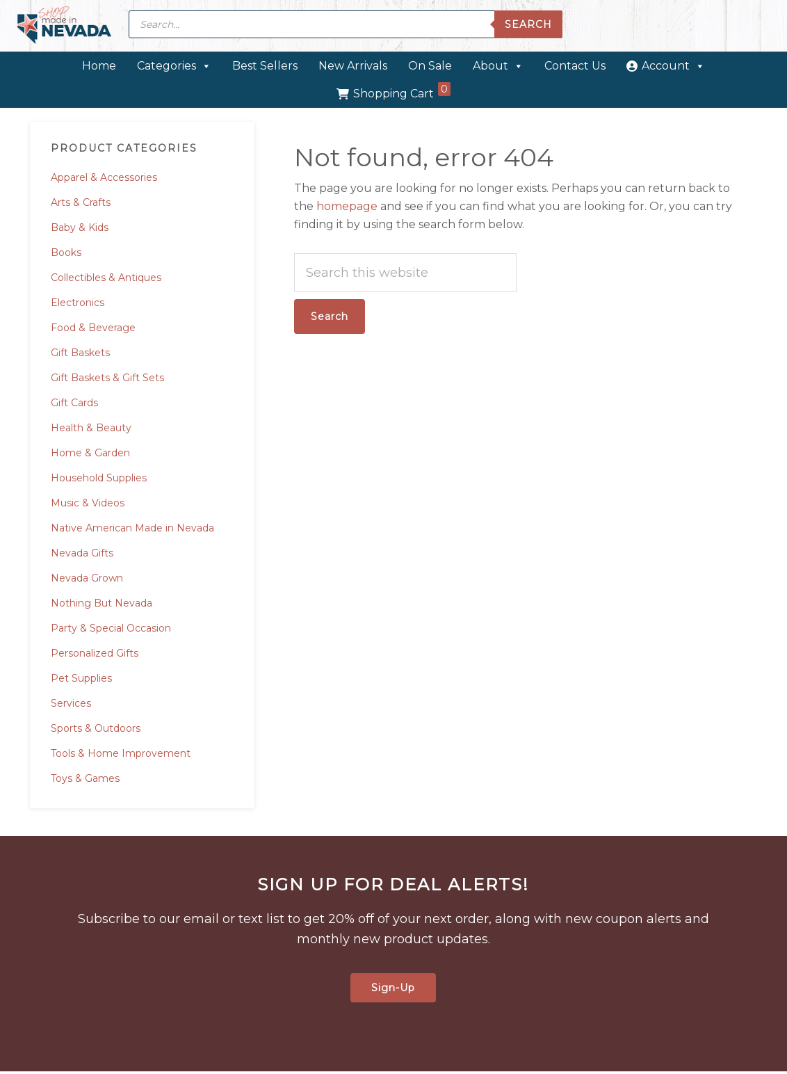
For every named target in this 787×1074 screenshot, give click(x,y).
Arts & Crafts (81, 202)
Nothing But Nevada (101, 603)
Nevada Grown (87, 578)
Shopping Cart (402, 91)
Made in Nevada (64, 26)
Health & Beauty (91, 428)
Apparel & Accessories (104, 177)
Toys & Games (85, 778)
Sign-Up (393, 987)
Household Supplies (99, 478)
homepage (347, 206)
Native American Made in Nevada (132, 528)
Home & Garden (90, 453)
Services (71, 703)
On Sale (430, 65)
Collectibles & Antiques (106, 277)
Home (99, 65)
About (498, 65)
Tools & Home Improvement (120, 753)
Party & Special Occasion (111, 628)
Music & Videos (87, 503)
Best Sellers (265, 65)
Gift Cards (74, 402)
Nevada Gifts (82, 553)
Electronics (77, 302)
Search (528, 24)
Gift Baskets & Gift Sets (107, 377)
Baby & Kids (79, 227)
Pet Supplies (81, 678)
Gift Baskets (80, 352)
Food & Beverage (93, 327)
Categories (174, 65)
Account (673, 65)
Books (66, 252)
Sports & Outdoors (95, 728)
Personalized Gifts (94, 653)
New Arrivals (352, 65)
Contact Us (575, 65)
